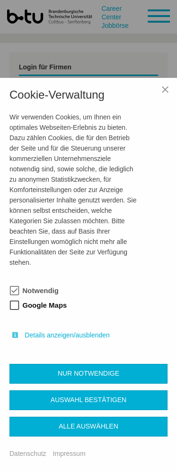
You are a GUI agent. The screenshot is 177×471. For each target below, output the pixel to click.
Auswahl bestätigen (88, 400)
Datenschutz (27, 453)
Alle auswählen (88, 426)
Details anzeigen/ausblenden (67, 335)
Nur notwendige (88, 373)
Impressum (69, 453)
